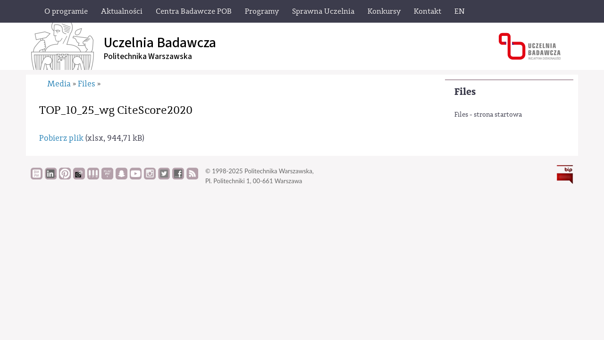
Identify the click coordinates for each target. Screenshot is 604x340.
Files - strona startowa (488, 114)
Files (465, 92)
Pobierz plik (61, 138)
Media (59, 84)
